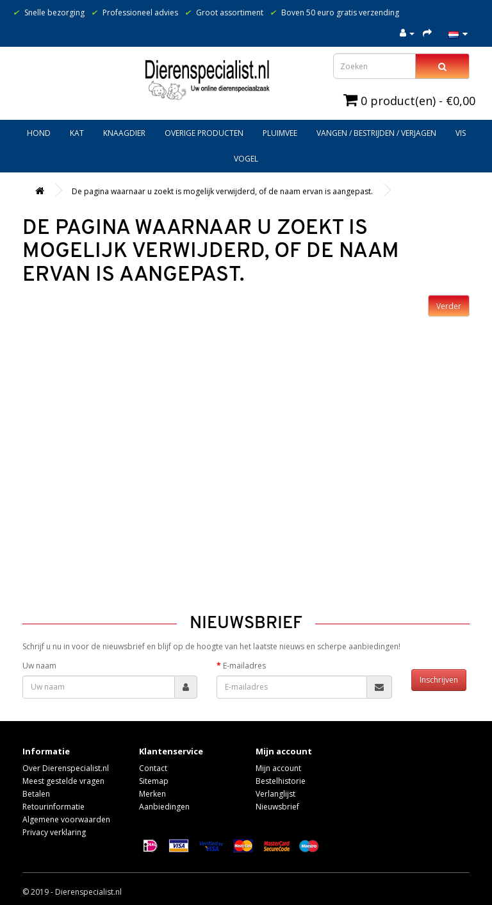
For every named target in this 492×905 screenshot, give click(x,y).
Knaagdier (124, 133)
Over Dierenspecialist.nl (65, 768)
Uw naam (39, 665)
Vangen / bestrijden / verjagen (376, 133)
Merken (152, 793)
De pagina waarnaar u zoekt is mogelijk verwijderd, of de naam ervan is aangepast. (222, 191)
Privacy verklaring (54, 832)
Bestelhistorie (281, 781)
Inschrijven (439, 679)
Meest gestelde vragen (63, 781)
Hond (39, 133)
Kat (77, 133)
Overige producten (204, 133)
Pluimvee (280, 133)
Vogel (246, 158)
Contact (153, 768)
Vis (460, 133)
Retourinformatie (53, 806)
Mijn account (278, 768)
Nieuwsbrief (277, 806)
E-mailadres (244, 665)
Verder (448, 306)
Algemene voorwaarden (66, 819)
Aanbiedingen (164, 806)
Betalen (36, 793)
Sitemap (153, 781)
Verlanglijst (275, 793)
